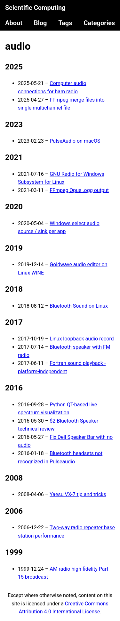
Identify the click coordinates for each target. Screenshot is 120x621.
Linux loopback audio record (82, 339)
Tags (65, 23)
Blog (40, 23)
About (13, 23)
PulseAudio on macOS (75, 141)
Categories (99, 23)
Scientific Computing (35, 7)
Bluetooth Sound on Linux (79, 306)
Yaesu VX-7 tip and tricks (78, 494)
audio (18, 46)
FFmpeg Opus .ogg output (79, 190)
